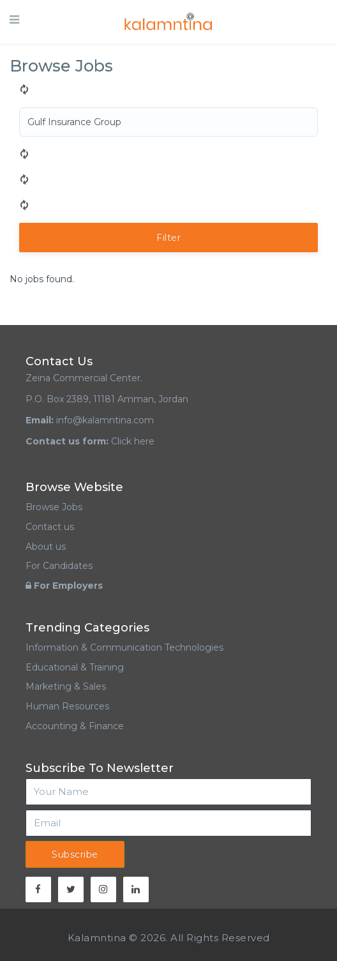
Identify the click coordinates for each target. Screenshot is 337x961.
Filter (168, 237)
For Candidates (59, 565)
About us (46, 546)
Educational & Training (75, 667)
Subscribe (75, 854)
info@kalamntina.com (105, 420)
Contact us (50, 527)
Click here (132, 441)
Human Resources (67, 706)
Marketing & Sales (66, 686)
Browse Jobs (54, 507)
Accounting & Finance (75, 726)
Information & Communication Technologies (124, 647)
